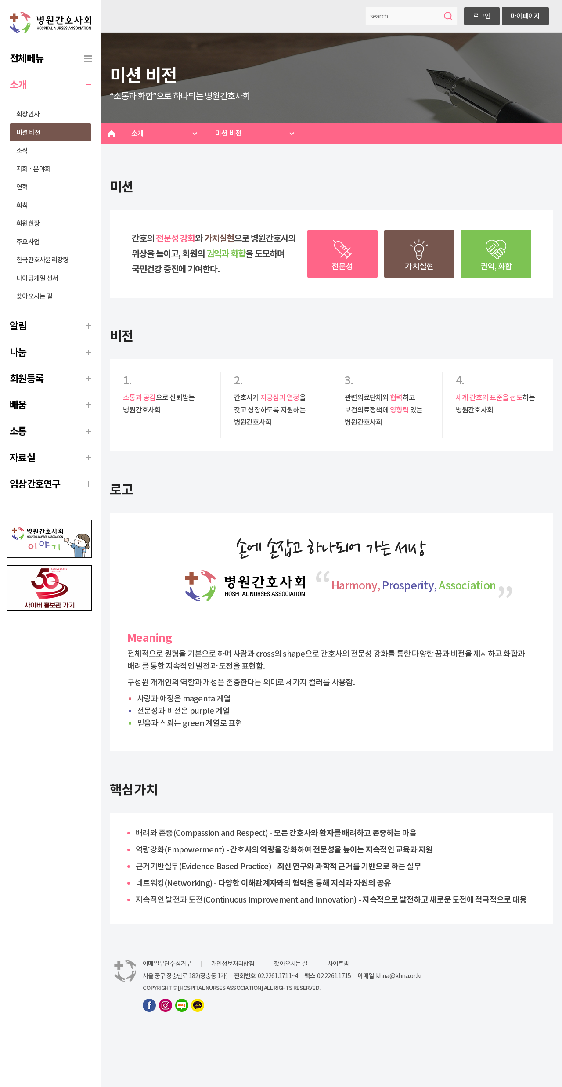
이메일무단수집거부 (167, 964)
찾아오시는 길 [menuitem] (34, 296)
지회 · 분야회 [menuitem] (33, 169)
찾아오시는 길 (290, 964)
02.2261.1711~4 (278, 976)
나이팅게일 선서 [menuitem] (37, 278)
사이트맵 (338, 964)
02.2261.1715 (334, 976)
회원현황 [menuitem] (28, 223)
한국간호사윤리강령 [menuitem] (42, 260)
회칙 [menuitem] (22, 205)
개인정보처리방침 (232, 964)
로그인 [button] (481, 16)
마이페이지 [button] (525, 16)
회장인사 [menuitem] (28, 114)
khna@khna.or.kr (399, 976)
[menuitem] (50, 58)
